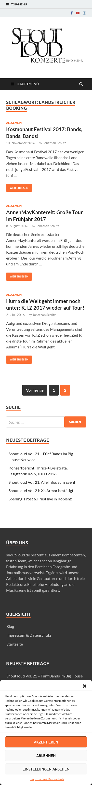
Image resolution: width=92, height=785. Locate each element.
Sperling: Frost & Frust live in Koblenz (40, 498)
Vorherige (35, 390)
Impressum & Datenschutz (47, 779)
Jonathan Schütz (54, 143)
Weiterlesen (17, 187)
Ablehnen (46, 755)
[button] (84, 686)
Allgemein (14, 122)
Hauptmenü (28, 84)
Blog (10, 626)
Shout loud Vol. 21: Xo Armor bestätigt (41, 490)
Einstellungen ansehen (46, 769)
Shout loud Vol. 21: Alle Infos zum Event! (43, 482)
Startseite (14, 644)
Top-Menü (19, 4)
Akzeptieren (46, 742)
